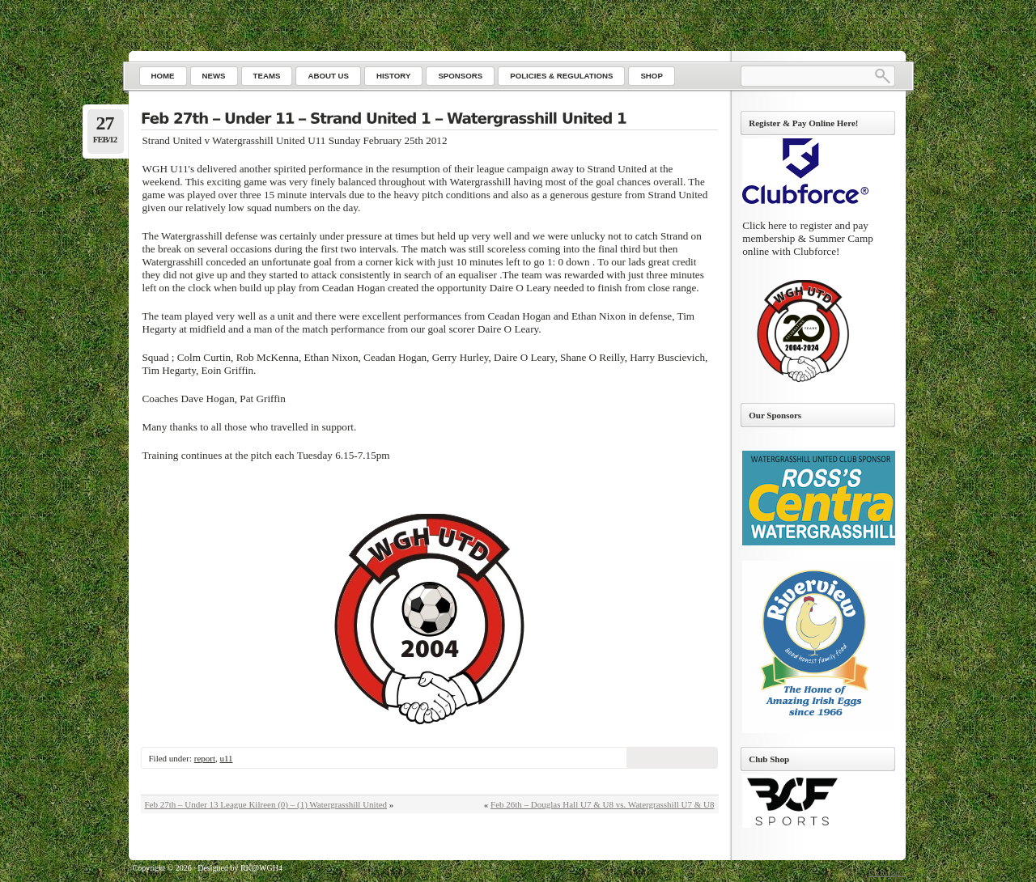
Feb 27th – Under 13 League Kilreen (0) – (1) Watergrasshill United (266, 804)
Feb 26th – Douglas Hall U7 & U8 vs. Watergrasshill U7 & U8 (602, 804)
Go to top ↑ (886, 872)
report (204, 758)
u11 (225, 758)
